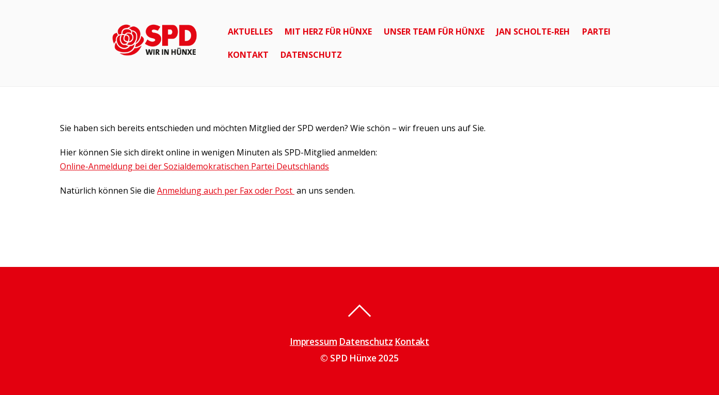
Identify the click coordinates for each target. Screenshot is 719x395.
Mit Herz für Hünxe (328, 31)
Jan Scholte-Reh (533, 31)
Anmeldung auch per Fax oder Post (225, 190)
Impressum (313, 341)
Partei (596, 31)
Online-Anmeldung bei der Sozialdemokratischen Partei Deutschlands (194, 166)
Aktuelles (250, 31)
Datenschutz (311, 54)
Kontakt (248, 54)
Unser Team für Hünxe (434, 31)
